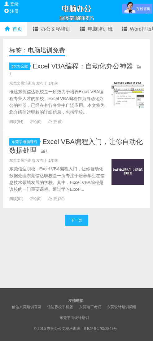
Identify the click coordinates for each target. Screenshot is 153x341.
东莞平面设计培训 (74, 318)
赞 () (55, 122)
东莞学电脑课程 (25, 142)
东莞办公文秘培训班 (64, 328)
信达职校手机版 (60, 307)
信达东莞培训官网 (27, 307)
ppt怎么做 (20, 66)
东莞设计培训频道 (122, 307)
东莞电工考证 (90, 307)
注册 (11, 11)
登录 (11, 4)
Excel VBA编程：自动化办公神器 (83, 66)
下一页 (76, 220)
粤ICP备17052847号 (100, 328)
